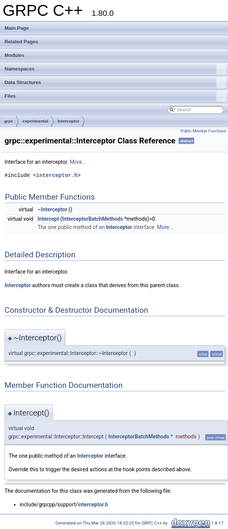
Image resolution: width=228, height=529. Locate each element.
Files (116, 96)
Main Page (17, 28)
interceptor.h (56, 175)
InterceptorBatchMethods (92, 219)
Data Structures (116, 82)
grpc (8, 121)
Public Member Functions (203, 131)
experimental (35, 121)
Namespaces (116, 69)
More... (78, 162)
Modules (15, 55)
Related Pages (21, 42)
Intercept (48, 219)
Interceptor (68, 121)
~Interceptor (53, 209)
